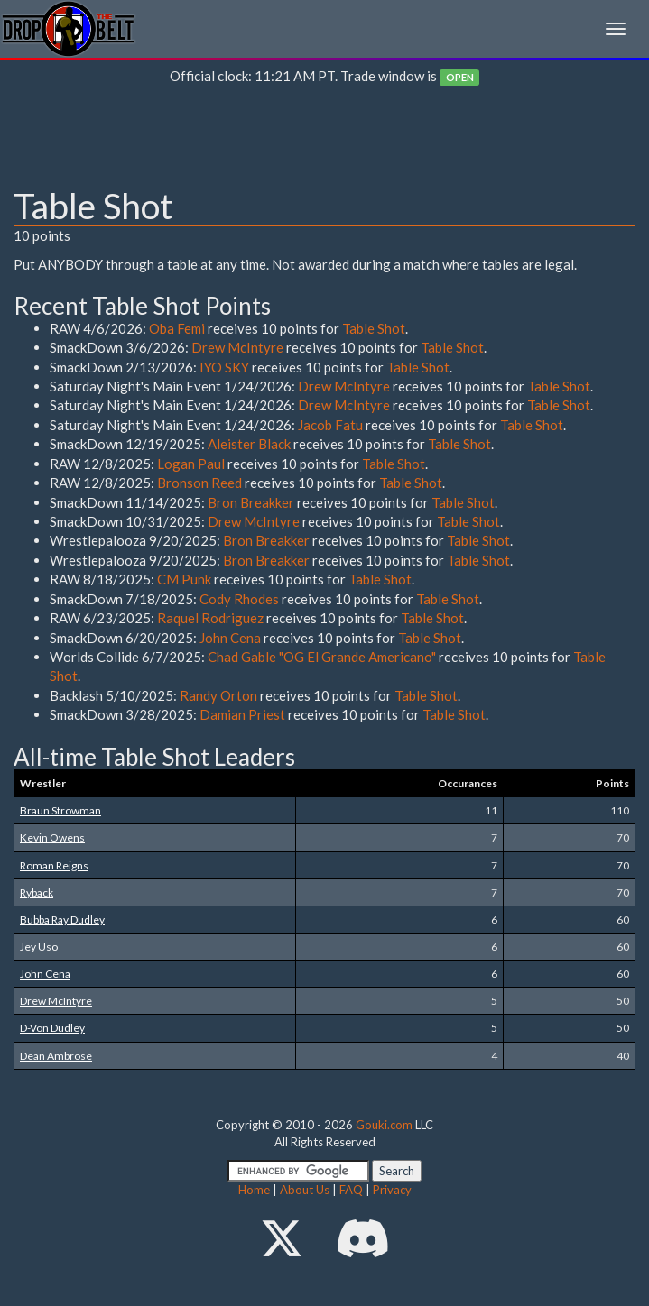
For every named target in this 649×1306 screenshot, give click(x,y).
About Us (304, 1189)
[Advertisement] (324, 141)
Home (254, 1189)
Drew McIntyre (237, 347)
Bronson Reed (199, 482)
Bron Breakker (251, 502)
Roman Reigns (54, 865)
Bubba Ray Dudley (62, 919)
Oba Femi (177, 328)
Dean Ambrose (56, 1055)
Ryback (36, 892)
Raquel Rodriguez (210, 618)
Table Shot (373, 328)
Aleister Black (249, 444)
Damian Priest (242, 714)
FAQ (351, 1189)
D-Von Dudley (52, 1028)
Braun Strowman (60, 810)
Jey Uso (39, 946)
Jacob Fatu (330, 425)
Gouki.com (384, 1124)
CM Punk (184, 579)
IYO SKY (224, 367)
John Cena (230, 638)
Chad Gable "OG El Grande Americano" (322, 656)
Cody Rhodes (239, 599)
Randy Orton (218, 695)
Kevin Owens (52, 837)
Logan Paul (191, 463)
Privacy (392, 1189)
